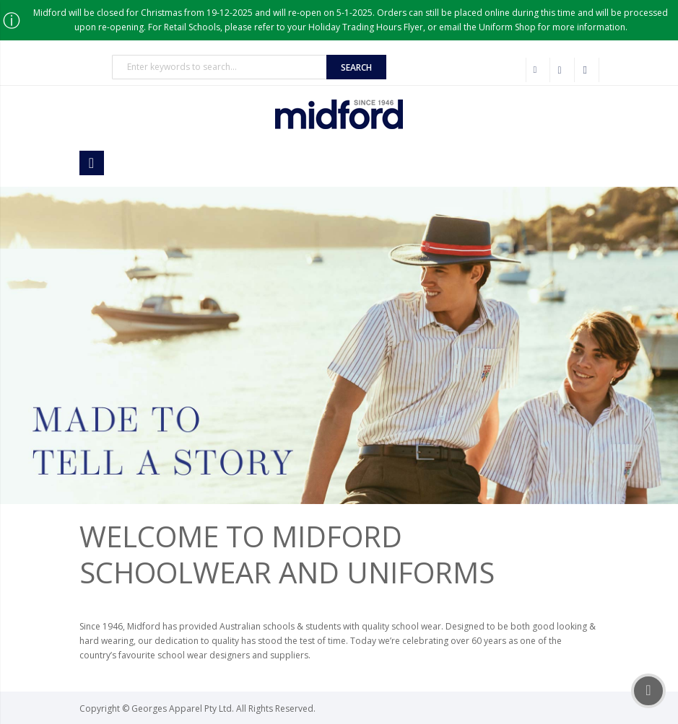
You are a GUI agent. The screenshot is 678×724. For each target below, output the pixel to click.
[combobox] (219, 67)
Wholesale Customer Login (538, 70)
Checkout (562, 70)
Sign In (587, 70)
